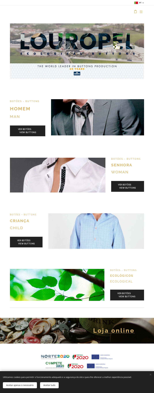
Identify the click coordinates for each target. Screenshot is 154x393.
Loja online (114, 330)
